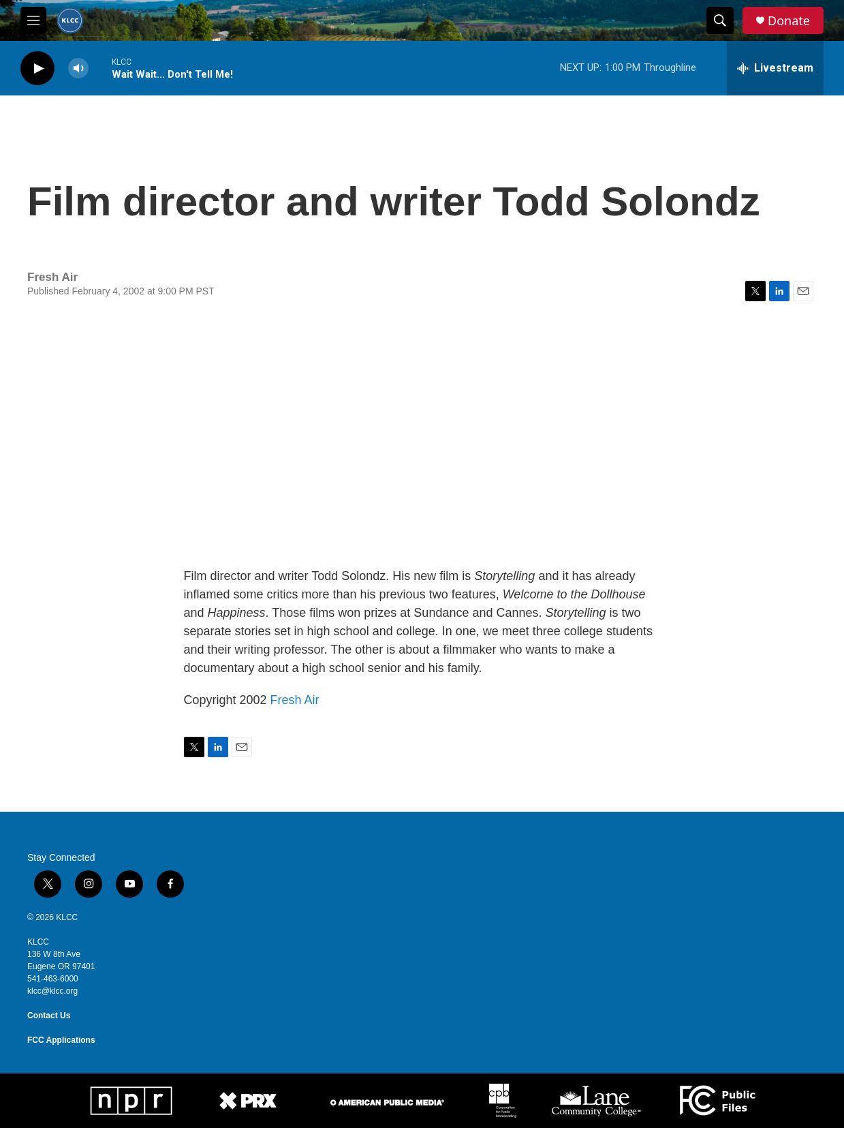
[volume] (78, 68)
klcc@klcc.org (52, 991)
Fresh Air (294, 700)
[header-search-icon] (720, 20)
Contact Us (48, 1015)
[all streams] (775, 68)
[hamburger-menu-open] (33, 20)
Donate (789, 21)
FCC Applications (61, 1040)
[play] (37, 68)
